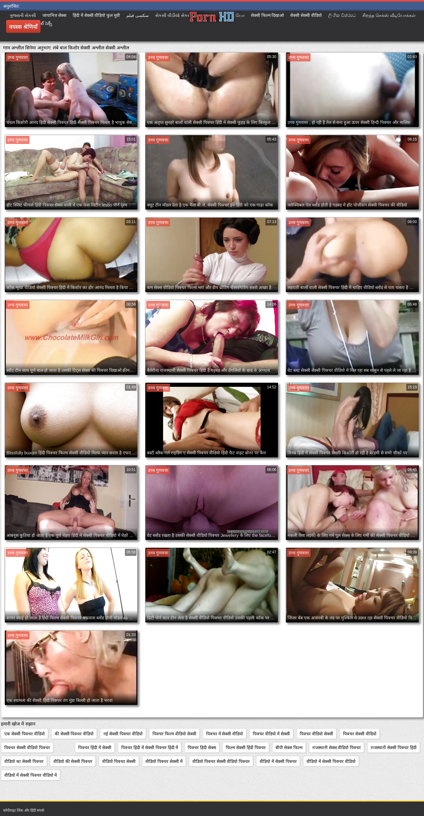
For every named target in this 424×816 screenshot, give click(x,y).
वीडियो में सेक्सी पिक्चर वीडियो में (30, 775)
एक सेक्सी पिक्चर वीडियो (24, 733)
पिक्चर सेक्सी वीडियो (359, 733)
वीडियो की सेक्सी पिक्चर (73, 761)
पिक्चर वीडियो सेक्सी (316, 733)
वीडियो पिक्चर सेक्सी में (164, 761)
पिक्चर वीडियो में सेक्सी (271, 733)
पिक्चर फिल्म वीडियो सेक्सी (174, 733)
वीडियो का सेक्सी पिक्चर (24, 761)
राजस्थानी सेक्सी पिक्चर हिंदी (394, 747)
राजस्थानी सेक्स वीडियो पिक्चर (336, 747)
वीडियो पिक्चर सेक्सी (119, 761)
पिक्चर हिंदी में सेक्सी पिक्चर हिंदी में (149, 747)
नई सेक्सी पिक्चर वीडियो (123, 733)
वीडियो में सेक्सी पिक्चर (278, 761)
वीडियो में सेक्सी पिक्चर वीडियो (331, 761)
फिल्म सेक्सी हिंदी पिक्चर (246, 747)
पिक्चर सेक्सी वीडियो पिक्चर (27, 747)
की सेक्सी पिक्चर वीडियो (74, 733)
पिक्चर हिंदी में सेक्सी (94, 747)
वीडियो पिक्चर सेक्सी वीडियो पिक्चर (221, 761)
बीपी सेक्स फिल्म (289, 747)
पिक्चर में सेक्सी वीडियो (224, 733)
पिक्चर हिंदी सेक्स (202, 747)
